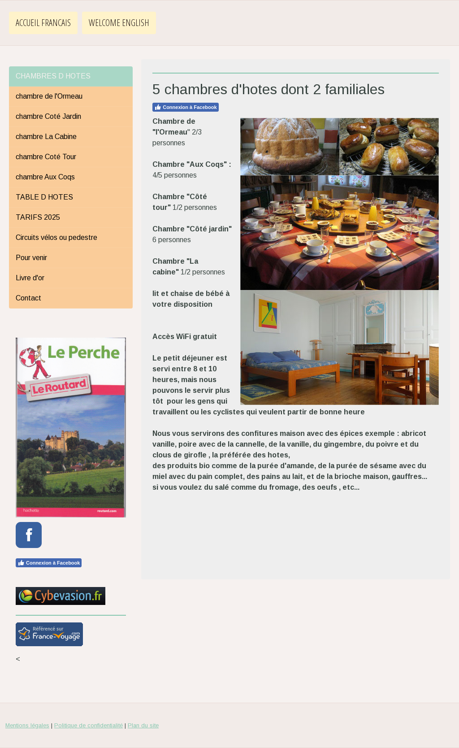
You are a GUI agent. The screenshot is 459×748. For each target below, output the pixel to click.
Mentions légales (27, 725)
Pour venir (31, 257)
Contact (28, 298)
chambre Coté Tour (46, 157)
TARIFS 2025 (38, 217)
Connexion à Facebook (185, 107)
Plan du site (143, 725)
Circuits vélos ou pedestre (56, 237)
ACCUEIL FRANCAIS (43, 23)
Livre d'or (30, 278)
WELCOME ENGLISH (119, 23)
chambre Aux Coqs (45, 177)
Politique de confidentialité (88, 725)
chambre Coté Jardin (48, 116)
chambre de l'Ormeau (49, 96)
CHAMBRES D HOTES (53, 76)
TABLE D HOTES (44, 197)
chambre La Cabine (46, 136)
